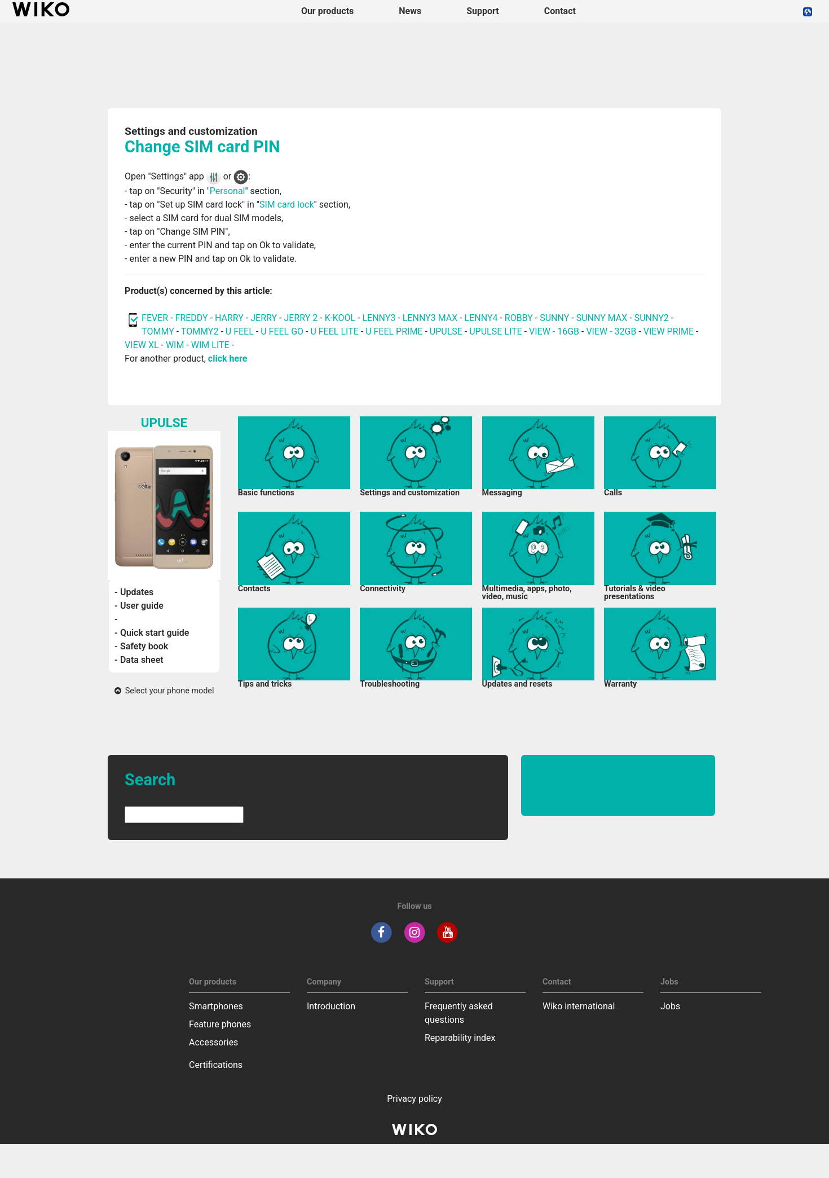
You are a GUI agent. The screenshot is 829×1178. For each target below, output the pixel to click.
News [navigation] (410, 11)
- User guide (139, 605)
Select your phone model (164, 691)
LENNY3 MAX (430, 318)
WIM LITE (210, 345)
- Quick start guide (151, 632)
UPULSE (447, 331)
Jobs (670, 1006)
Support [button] (482, 11)
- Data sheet (139, 659)
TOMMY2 (200, 331)
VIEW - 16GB (554, 331)
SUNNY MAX (602, 318)
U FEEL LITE (334, 331)
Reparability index (460, 1037)
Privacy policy (414, 1098)
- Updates (133, 592)
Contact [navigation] (560, 11)
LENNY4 (481, 318)
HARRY (230, 318)
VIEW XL (141, 345)
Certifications (215, 1065)
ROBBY (519, 318)
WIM (175, 345)
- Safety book (141, 646)
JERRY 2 (301, 318)
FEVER (156, 318)
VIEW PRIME (668, 331)
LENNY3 (378, 318)
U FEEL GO (282, 331)
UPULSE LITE (495, 331)
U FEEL (240, 331)
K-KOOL (340, 318)
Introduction (331, 1006)
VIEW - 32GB (611, 331)
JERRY (263, 318)
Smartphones (216, 1006)
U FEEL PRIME (393, 331)
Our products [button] (327, 11)
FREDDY (191, 318)
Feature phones (220, 1024)
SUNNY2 (651, 318)
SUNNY (554, 318)
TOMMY (158, 331)
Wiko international (579, 1006)
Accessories (213, 1042)
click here (228, 358)
